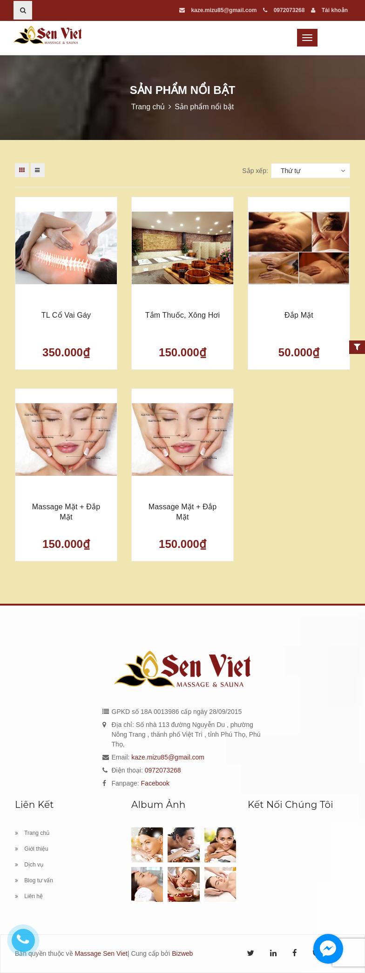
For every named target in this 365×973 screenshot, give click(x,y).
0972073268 (283, 10)
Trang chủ (32, 833)
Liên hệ (29, 896)
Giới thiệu (31, 849)
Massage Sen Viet (101, 953)
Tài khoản (329, 10)
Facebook (155, 783)
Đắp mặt (298, 315)
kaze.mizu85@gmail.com (218, 10)
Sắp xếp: (255, 170)
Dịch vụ (29, 864)
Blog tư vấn (34, 880)
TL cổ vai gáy (66, 315)
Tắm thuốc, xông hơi (182, 315)
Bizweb (182, 953)
